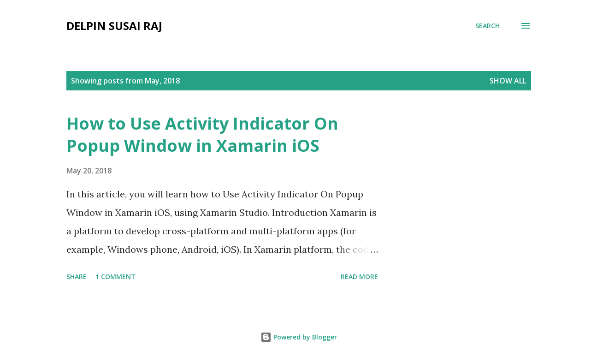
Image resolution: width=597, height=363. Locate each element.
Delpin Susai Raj (114, 25)
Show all (508, 81)
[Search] (487, 25)
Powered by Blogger (298, 337)
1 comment (115, 276)
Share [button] (76, 276)
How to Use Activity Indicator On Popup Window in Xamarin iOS (202, 134)
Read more (359, 276)
